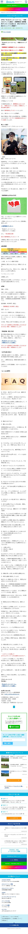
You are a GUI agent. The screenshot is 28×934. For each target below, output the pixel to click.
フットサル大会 (14, 901)
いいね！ (14, 859)
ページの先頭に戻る (14, 925)
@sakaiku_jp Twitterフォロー (14, 856)
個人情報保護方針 (6, 918)
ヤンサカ (14, 910)
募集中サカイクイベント (14, 753)
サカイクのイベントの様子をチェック (14, 867)
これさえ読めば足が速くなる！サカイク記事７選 (12, 813)
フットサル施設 (14, 906)
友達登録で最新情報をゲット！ (14, 5)
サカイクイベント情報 (14, 885)
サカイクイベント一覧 (14, 780)
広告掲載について (17, 918)
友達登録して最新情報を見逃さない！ (14, 863)
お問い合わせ (5, 916)
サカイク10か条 (7, 32)
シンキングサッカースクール (14, 897)
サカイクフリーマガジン (14, 889)
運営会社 (4, 920)
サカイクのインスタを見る (14, 9)
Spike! (14, 893)
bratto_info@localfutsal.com (11, 694)
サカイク (3, 12)
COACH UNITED (14, 880)
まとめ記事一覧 (14, 818)
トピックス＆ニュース (11, 12)
